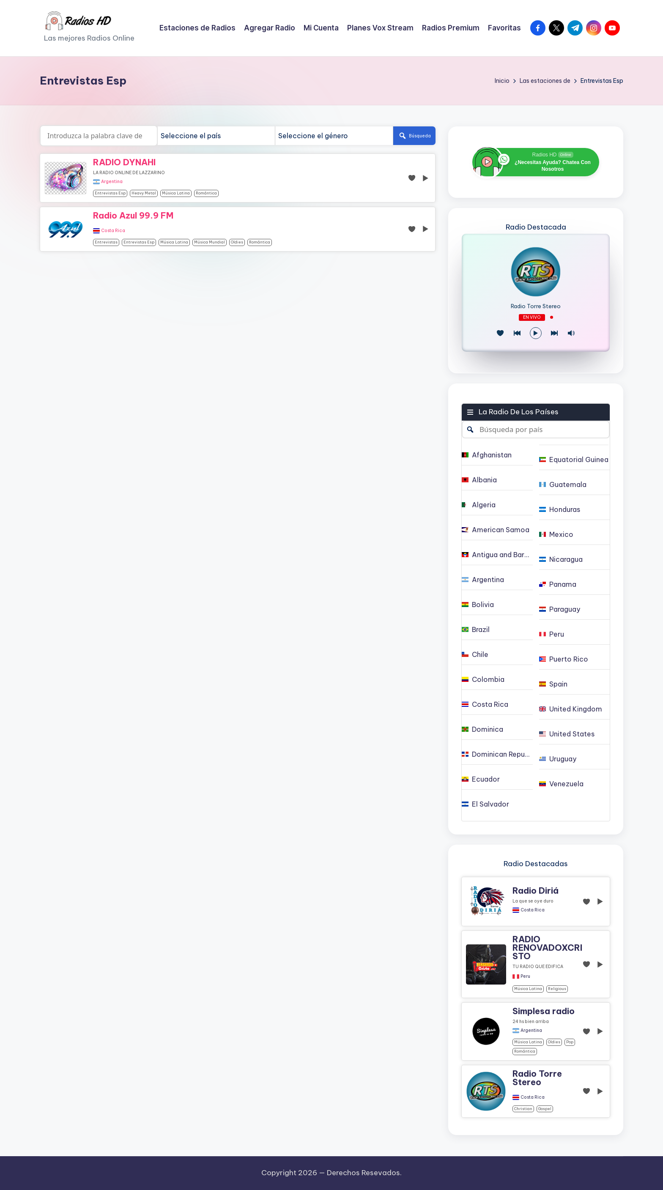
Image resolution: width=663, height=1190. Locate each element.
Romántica (206, 193)
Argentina (112, 182)
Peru (525, 976)
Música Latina (176, 193)
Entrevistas (106, 242)
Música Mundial (209, 242)
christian (523, 1108)
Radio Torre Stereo (536, 306)
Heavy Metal (144, 193)
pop (569, 1042)
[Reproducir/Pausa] (536, 333)
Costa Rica (113, 231)
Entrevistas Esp (110, 193)
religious (557, 988)
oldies (237, 242)
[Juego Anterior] (517, 333)
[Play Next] (554, 333)
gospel (544, 1108)
